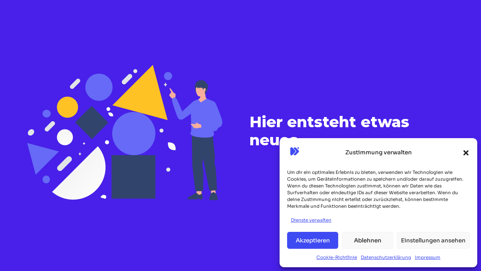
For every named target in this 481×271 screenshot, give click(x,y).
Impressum (427, 257)
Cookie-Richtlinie (336, 257)
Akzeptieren (313, 240)
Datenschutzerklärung (386, 257)
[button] (466, 153)
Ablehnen (367, 240)
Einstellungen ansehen (433, 240)
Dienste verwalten (311, 220)
